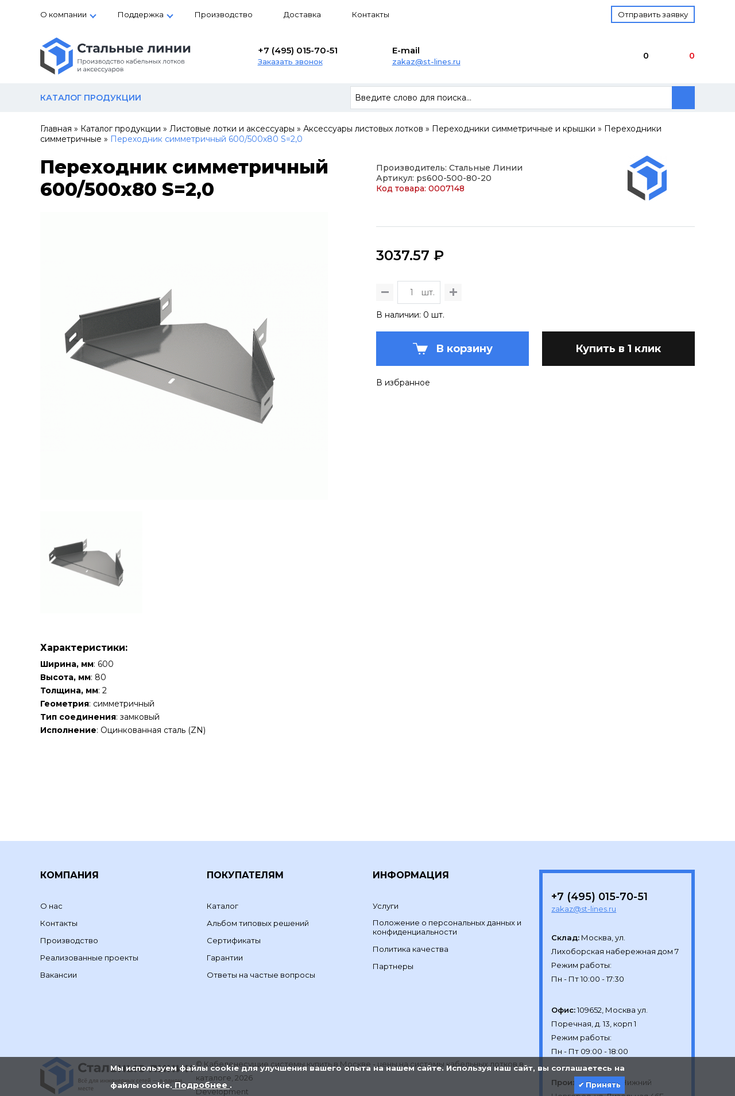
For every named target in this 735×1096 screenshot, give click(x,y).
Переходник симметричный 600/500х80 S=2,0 (206, 139)
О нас (51, 849)
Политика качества (410, 892)
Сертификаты (234, 884)
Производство (224, 14)
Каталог (222, 849)
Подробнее (201, 1085)
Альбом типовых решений (258, 866)
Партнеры (393, 909)
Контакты (370, 14)
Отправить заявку (653, 14)
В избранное (403, 439)
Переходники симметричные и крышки (513, 129)
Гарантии (225, 901)
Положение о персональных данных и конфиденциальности (447, 871)
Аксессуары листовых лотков (363, 129)
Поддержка (141, 14)
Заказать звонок (290, 61)
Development (223, 1035)
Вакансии (58, 918)
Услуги (386, 849)
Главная (56, 129)
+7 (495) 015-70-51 (298, 50)
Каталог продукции (120, 129)
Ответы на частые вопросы (261, 918)
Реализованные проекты (89, 901)
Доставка (302, 14)
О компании (63, 14)
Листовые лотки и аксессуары (232, 129)
